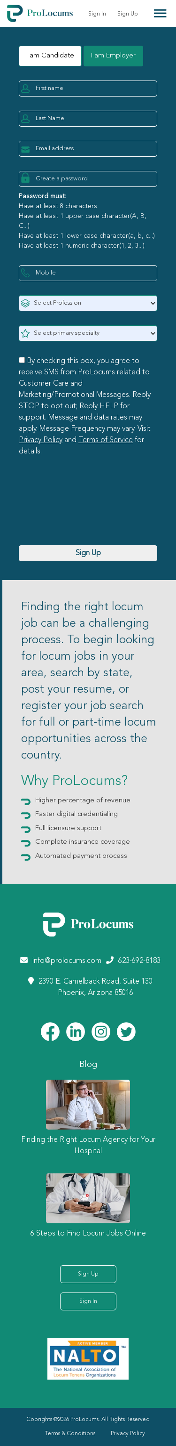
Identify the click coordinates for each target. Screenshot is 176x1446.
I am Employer (113, 55)
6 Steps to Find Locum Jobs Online (88, 1233)
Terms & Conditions (70, 1434)
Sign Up (127, 14)
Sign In (97, 14)
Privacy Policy (40, 440)
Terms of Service (105, 440)
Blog (88, 1064)
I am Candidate (50, 55)
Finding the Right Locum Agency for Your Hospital (88, 1145)
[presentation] (90, 512)
